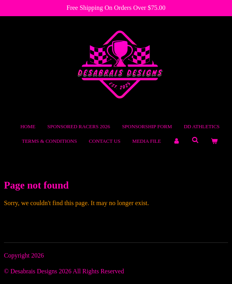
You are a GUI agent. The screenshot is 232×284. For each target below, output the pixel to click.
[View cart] (214, 141)
